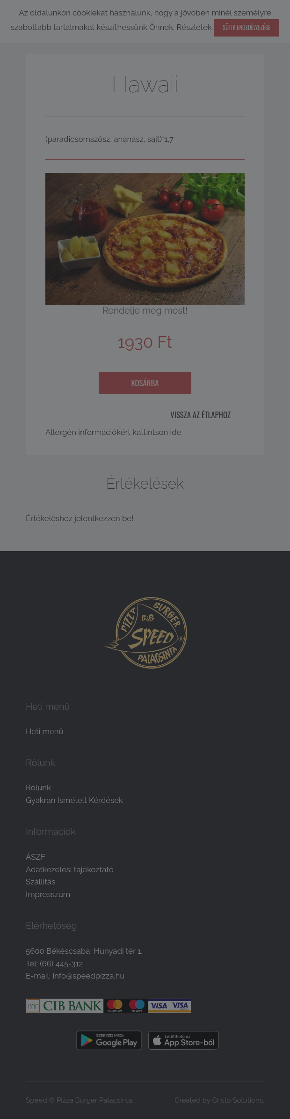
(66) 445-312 (61, 963)
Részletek (194, 27)
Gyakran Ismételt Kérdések (74, 800)
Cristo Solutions (237, 1100)
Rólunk (38, 787)
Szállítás (40, 881)
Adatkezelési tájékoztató (70, 869)
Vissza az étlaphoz (200, 414)
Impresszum (48, 894)
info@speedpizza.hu (88, 975)
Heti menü (45, 731)
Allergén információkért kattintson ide (113, 432)
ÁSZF (35, 856)
